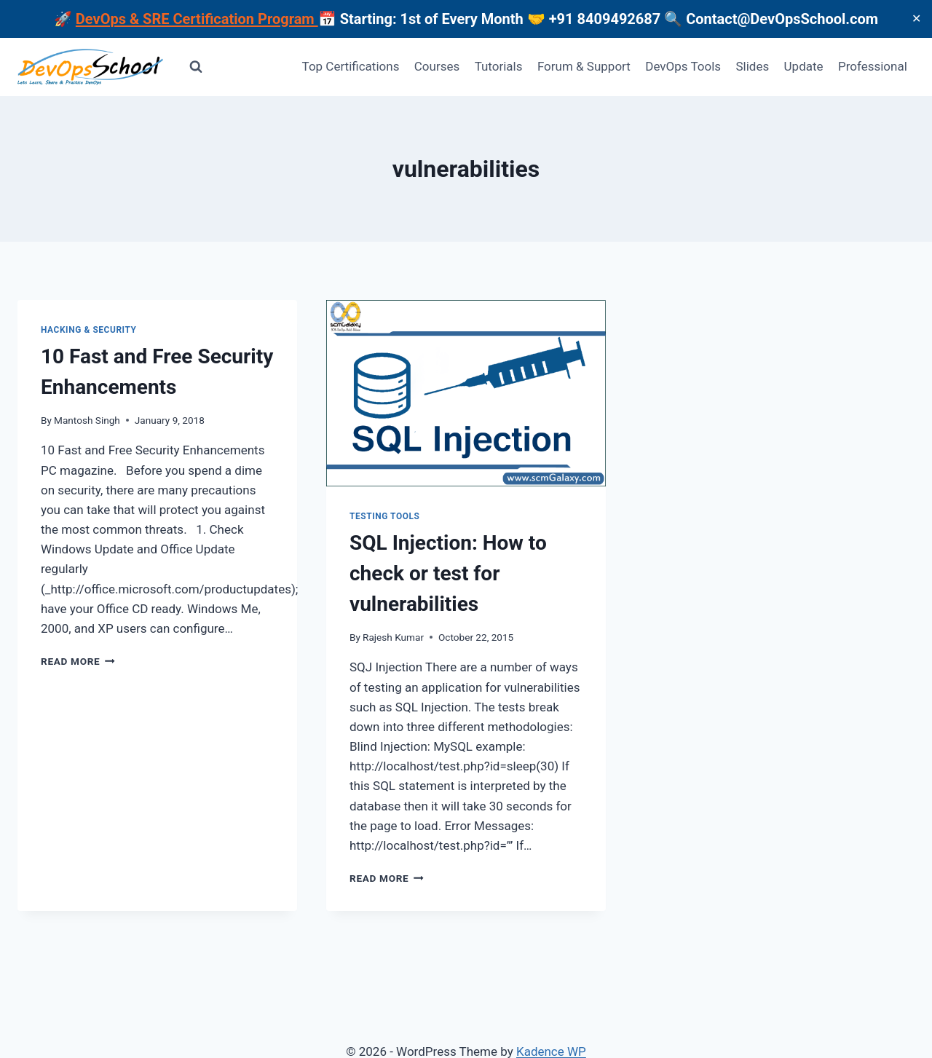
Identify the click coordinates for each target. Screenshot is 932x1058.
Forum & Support (584, 66)
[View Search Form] (196, 67)
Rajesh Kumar (393, 637)
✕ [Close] (916, 18)
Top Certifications (351, 66)
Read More (78, 661)
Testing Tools (384, 516)
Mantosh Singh (87, 420)
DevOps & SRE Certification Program (197, 19)
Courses (436, 66)
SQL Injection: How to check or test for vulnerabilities (448, 573)
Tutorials (499, 66)
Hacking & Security (89, 330)
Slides (752, 66)
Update (804, 66)
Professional (872, 66)
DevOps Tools (683, 66)
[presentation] (466, 393)
